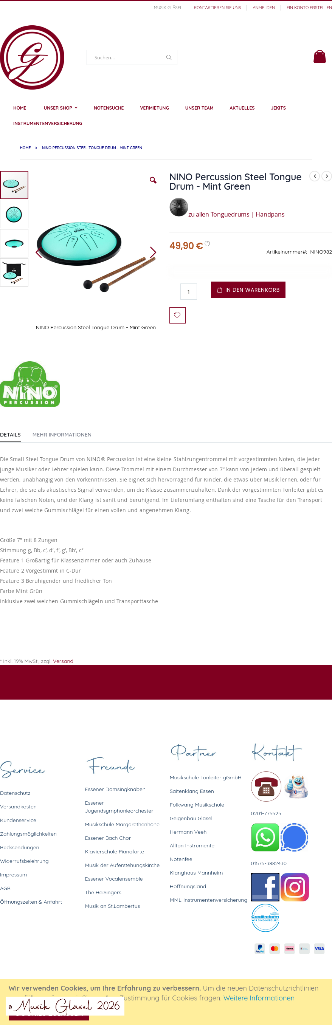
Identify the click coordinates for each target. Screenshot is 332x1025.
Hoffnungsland (188, 886)
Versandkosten (18, 806)
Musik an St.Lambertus (112, 906)
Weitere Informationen (259, 998)
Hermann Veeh (188, 831)
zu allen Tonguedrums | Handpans (227, 214)
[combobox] (132, 57)
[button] (153, 186)
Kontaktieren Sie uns (217, 7)
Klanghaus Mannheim (196, 872)
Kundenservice (18, 820)
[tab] (16, 433)
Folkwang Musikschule (197, 804)
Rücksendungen (19, 847)
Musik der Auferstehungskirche (122, 865)
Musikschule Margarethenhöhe (122, 824)
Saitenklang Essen (192, 791)
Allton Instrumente (192, 845)
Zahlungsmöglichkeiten (28, 833)
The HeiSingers (103, 892)
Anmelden (264, 7)
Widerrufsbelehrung (24, 861)
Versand (63, 661)
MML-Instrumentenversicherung (208, 899)
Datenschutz (15, 793)
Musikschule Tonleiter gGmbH (206, 777)
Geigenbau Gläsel (191, 818)
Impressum (13, 874)
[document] (167, 1001)
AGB (5, 888)
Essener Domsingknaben (115, 789)
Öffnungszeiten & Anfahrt (31, 901)
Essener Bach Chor (108, 838)
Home (25, 148)
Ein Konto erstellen (309, 7)
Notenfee (181, 859)
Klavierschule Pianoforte (114, 851)
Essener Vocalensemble (114, 878)
